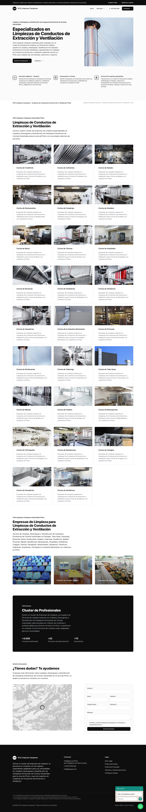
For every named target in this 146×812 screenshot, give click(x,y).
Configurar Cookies (111, 773)
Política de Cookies (111, 764)
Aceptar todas (112, 2)
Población (113, 704)
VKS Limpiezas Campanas (25, 8)
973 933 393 (114, 8)
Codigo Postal (92, 704)
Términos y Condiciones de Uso (115, 770)
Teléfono (113, 696)
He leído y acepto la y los (107, 723)
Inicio (92, 8)
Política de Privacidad (108, 722)
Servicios (101, 8)
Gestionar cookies (127, 2)
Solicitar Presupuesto (22, 60)
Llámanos (39, 60)
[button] (42, 707)
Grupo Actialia (128, 805)
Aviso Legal (108, 761)
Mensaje (90, 712)
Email (89, 696)
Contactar (127, 8)
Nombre (90, 688)
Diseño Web (119, 805)
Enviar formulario (108, 729)
